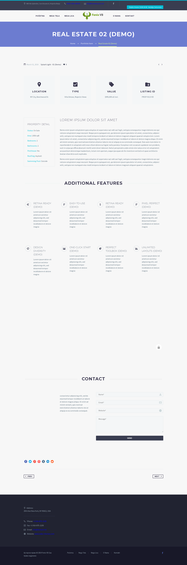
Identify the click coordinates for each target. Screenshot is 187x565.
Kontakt (129, 16)
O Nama (116, 16)
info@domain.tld (39, 529)
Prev (28, 476)
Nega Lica (69, 16)
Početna (40, 16)
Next (159, 476)
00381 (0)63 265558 (73, 4)
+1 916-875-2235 (40, 521)
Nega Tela (54, 16)
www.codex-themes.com (44, 534)
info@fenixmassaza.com (95, 4)
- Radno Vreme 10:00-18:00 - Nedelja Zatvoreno (145, 7)
